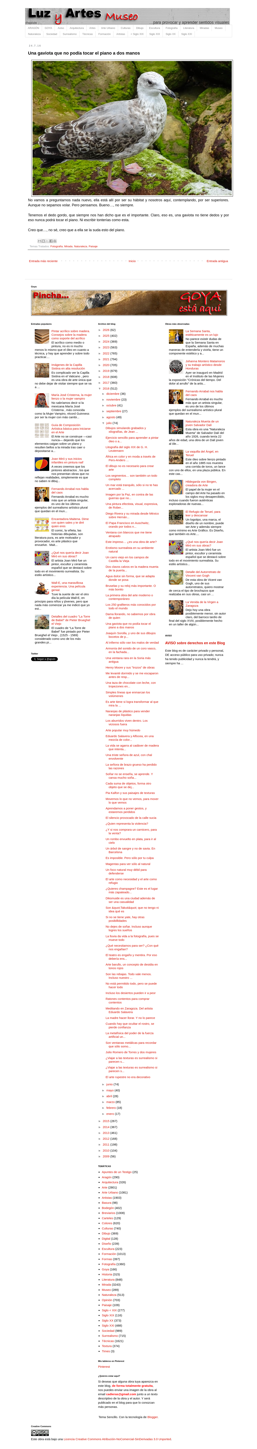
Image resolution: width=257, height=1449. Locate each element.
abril (109, 1096)
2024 (106, 341)
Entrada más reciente (43, 261)
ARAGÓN (33, 28)
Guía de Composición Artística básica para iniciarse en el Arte (71, 428)
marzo (111, 1102)
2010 (106, 1150)
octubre (111, 405)
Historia (107, 1274)
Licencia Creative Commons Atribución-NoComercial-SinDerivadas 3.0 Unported (117, 1439)
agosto (111, 417)
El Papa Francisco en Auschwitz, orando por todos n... (127, 524)
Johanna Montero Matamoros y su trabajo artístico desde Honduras (205, 364)
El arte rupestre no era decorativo (128, 1077)
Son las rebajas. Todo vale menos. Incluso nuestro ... (129, 975)
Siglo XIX (154, 34)
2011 (106, 1144)
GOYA (48, 28)
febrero (111, 1107)
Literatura (188, 28)
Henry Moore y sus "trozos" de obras (130, 667)
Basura (106, 1202)
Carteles (107, 1218)
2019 (106, 370)
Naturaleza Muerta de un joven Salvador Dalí (202, 423)
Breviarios (108, 1213)
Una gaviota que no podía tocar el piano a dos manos (128, 625)
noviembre (113, 399)
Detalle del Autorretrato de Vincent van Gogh (203, 573)
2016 (106, 388)
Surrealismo (70, 34)
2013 (106, 1133)
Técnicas (87, 34)
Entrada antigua (217, 261)
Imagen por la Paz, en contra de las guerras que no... (129, 496)
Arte (104, 1187)
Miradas (204, 28)
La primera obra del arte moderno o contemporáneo (129, 596)
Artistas (120, 34)
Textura (107, 1346)
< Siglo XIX (137, 34)
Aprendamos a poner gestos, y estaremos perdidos (126, 810)
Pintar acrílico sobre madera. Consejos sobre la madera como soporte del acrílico (70, 334)
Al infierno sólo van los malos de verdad (132, 642)
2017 (106, 382)
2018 (106, 377)
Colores (107, 1223)
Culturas (126, 28)
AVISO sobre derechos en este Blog (195, 643)
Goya (105, 1269)
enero (110, 1113)
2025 (106, 335)
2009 (106, 1156)
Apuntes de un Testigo (117, 1172)
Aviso (61, 28)
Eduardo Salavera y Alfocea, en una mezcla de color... (130, 737)
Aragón (106, 1177)
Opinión (107, 1300)
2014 (106, 1127)
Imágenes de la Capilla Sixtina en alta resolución (68, 366)
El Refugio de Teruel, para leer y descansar (203, 513)
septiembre (114, 411)
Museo (218, 28)
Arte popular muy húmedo (123, 730)
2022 (106, 353)
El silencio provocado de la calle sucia (131, 817)
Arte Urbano (108, 28)
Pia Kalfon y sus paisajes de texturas (130, 793)
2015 (106, 1121)
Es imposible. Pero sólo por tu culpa (130, 858)
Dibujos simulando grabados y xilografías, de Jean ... (126, 429)
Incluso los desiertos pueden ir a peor (131, 993)
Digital (106, 1238)
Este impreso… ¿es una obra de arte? (131, 541)
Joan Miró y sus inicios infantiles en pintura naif (67, 460)
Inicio (132, 261)
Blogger (152, 1417)
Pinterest (104, 1366)
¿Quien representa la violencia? (127, 823)
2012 (106, 1138)
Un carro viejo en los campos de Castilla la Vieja (127, 559)
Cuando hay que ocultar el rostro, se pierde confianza (130, 1025)
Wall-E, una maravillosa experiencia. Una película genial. (68, 586)
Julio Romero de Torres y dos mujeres (131, 1052)
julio (109, 423)
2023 (106, 347)
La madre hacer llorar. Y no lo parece (130, 1018)
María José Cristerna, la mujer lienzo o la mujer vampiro (71, 396)
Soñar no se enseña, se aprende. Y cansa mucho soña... (129, 775)
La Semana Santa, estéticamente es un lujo (202, 332)
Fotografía (171, 28)
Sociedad (51, 34)
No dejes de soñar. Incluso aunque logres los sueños (129, 928)
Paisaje (93, 246)
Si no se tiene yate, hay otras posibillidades (125, 918)
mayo (110, 1090)
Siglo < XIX (109, 1310)
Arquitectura (77, 28)
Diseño (106, 1243)
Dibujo (140, 28)
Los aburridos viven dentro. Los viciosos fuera (127, 722)
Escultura (154, 28)
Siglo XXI (186, 34)
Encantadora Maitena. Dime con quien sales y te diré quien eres (70, 522)
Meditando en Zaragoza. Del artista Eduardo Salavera (129, 1010)
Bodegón (108, 1208)
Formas (107, 1259)
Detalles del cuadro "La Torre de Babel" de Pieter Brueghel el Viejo (70, 620)
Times (106, 1351)
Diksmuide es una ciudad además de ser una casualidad (130, 900)
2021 (106, 359)
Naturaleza (34, 34)
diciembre (113, 393)
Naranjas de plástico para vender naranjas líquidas (128, 712)
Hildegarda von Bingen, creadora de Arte (201, 483)
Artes (92, 28)
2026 (106, 330)
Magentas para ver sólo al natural (128, 864)
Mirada (68, 246)
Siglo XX (171, 34)
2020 (106, 365)
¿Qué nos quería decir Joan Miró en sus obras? (70, 554)
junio (110, 1084)
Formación (104, 34)
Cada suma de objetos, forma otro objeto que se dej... (128, 785)
